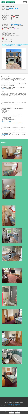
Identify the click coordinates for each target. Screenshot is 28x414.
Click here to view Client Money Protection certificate (12, 122)
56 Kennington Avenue (11, 44)
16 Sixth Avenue (10, 45)
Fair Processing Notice (16, 404)
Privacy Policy (10, 404)
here (4, 88)
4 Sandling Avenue (25, 44)
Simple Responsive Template (8, 405)
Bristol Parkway (5, 134)
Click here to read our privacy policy (18, 412)
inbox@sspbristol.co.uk (16, 24)
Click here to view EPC (6, 121)
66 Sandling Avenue (5, 45)
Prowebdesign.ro (15, 405)
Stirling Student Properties (12, 8)
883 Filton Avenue (5, 44)
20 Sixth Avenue (18, 45)
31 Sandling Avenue (19, 44)
